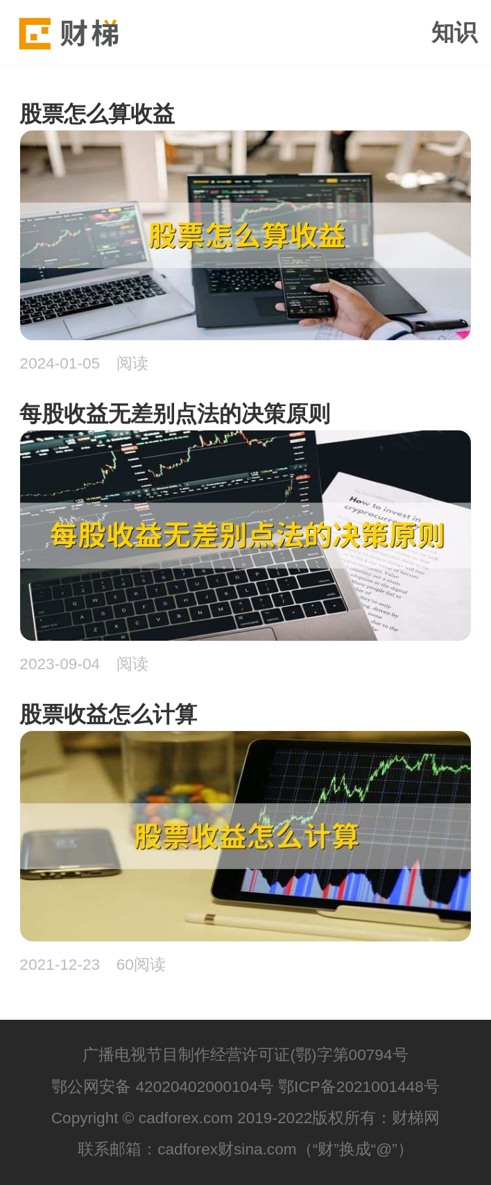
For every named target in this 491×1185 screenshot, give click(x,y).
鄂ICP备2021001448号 (359, 1086)
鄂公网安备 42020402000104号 (162, 1086)
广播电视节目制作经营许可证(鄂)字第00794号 (245, 1054)
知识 (454, 32)
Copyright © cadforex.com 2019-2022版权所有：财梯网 (245, 1118)
